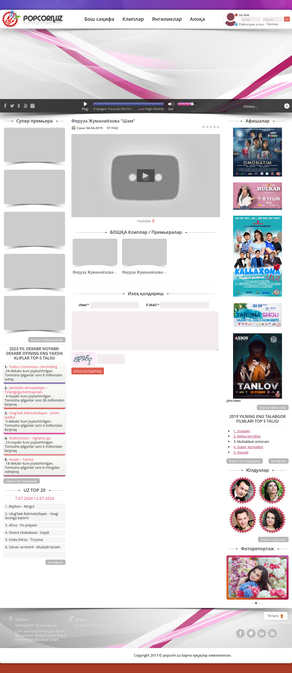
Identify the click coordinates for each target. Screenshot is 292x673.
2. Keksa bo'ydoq (247, 436)
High (149, 109)
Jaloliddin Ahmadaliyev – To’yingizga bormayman (26, 390)
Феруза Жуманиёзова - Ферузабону (106, 272)
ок (286, 19)
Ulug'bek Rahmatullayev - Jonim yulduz (32, 415)
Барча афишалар (272, 407)
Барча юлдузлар (273, 539)
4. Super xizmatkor (248, 447)
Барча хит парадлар (244, 461)
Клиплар (133, 19)
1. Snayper (242, 431)
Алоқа (197, 19)
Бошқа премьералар (47, 339)
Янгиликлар (167, 19)
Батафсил (278, 461)
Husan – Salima (21, 460)
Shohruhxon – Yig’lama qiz (30, 438)
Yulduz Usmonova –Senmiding (33, 367)
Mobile (159, 109)
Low (141, 109)
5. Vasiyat (241, 452)
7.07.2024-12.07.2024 (34, 498)
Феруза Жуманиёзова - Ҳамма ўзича (156, 272)
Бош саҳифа (99, 19)
